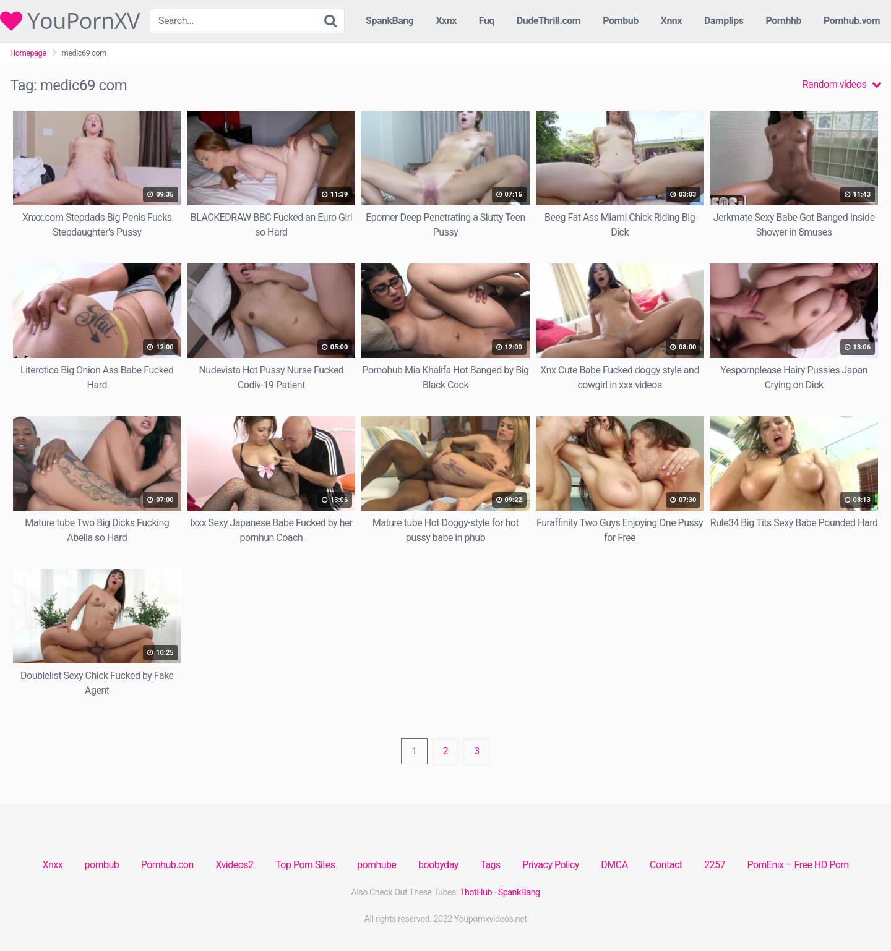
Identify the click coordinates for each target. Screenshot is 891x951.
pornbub (102, 865)
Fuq (486, 21)
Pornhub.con (167, 865)
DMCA (614, 865)
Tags (490, 865)
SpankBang (389, 21)
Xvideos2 (234, 865)
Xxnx (446, 21)
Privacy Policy (550, 865)
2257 (714, 865)
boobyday (438, 865)
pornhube (376, 865)
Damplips (724, 21)
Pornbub (621, 21)
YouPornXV (70, 21)
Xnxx (52, 865)
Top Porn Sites (305, 865)
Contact (666, 865)
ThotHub (476, 892)
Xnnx (671, 21)
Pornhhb (783, 21)
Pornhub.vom (852, 21)
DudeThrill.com (548, 21)
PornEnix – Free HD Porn (797, 865)
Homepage (28, 53)
